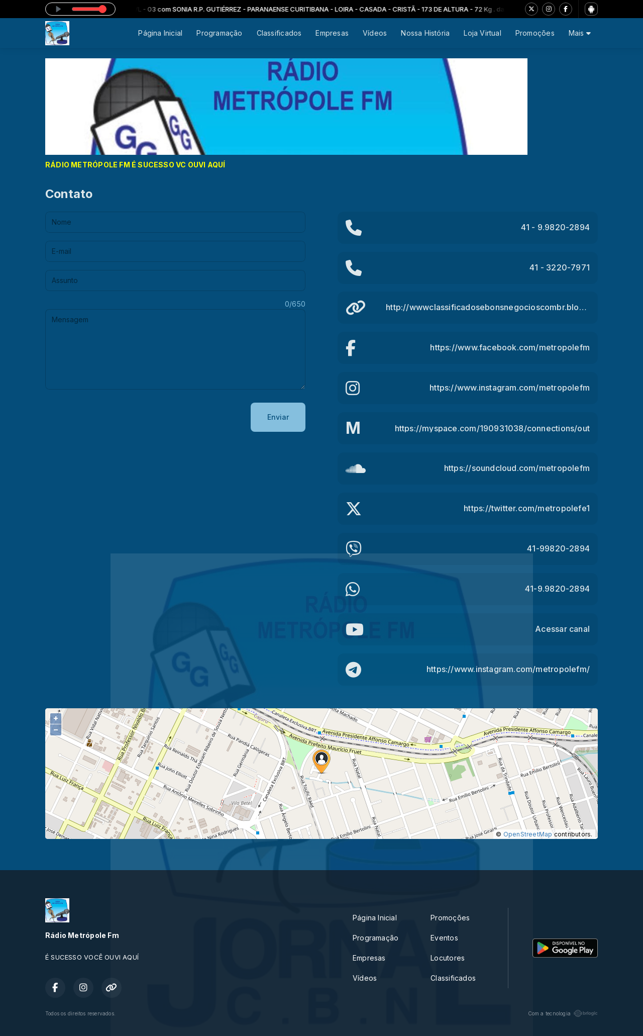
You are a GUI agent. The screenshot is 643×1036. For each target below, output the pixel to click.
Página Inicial (160, 33)
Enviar (278, 417)
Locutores (448, 958)
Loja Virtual (482, 33)
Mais (580, 33)
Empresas (332, 33)
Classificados (279, 33)
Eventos (444, 937)
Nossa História (425, 33)
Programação (219, 33)
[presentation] (121, 417)
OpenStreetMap (528, 834)
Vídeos (375, 33)
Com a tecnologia (563, 1013)
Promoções (535, 33)
